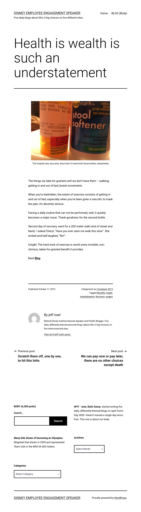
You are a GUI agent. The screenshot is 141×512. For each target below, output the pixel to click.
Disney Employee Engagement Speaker (47, 13)
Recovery (100, 296)
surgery (109, 296)
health (109, 293)
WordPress (120, 497)
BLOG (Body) (119, 13)
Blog (37, 258)
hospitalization (87, 296)
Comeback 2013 (105, 289)
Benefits (101, 293)
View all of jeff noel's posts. (57, 334)
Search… (18, 412)
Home (104, 13)
